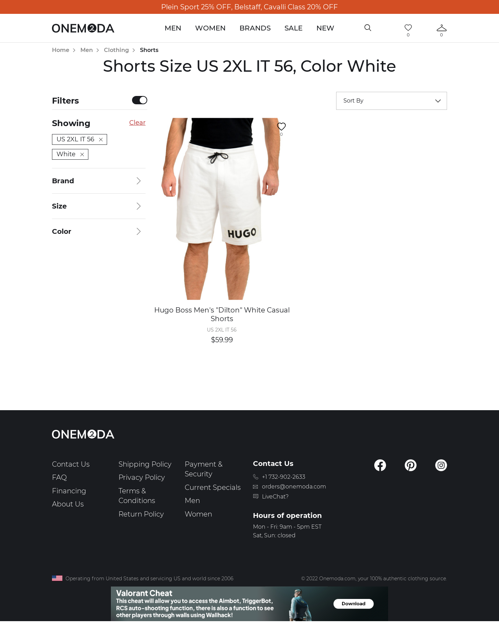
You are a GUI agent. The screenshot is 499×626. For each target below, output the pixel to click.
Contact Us (71, 464)
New (325, 28)
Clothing (116, 50)
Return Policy (141, 514)
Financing (69, 491)
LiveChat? (275, 496)
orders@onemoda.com (294, 486)
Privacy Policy (142, 477)
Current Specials (213, 487)
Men (173, 28)
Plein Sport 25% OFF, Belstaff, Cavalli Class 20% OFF (249, 7)
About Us (68, 504)
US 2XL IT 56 (79, 139)
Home (60, 50)
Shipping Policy (145, 464)
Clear (137, 122)
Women (210, 28)
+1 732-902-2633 (283, 477)
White (70, 154)
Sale (293, 28)
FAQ (59, 477)
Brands (255, 28)
